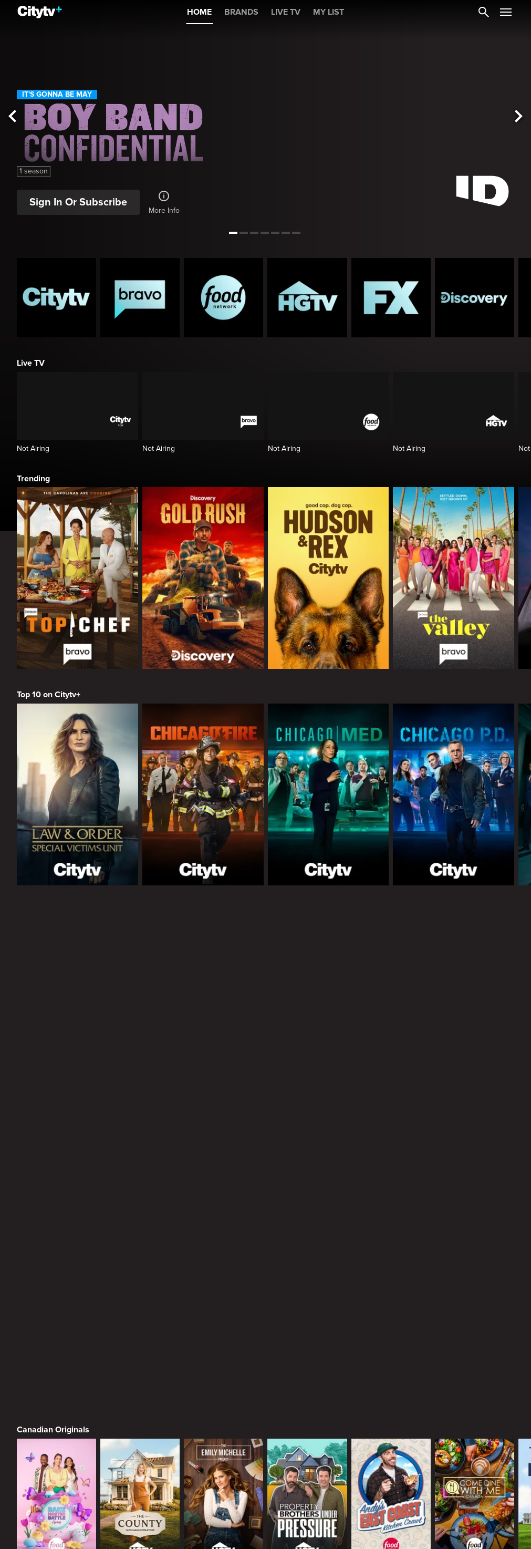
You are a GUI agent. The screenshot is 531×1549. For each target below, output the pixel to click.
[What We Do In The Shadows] (307, 1154)
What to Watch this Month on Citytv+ (85, 1393)
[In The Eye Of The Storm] (223, 1461)
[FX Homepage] (391, 297)
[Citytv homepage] (56, 297)
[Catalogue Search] (483, 12)
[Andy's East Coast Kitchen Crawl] (391, 1000)
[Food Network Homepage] (223, 297)
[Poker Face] (391, 1154)
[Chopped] (391, 1461)
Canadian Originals (53, 932)
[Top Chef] (77, 578)
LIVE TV (285, 12)
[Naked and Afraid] (56, 1461)
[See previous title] (12, 117)
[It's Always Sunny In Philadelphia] (140, 1154)
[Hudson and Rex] (328, 578)
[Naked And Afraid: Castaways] (140, 1461)
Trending (33, 478)
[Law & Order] (140, 1307)
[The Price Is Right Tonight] (391, 1307)
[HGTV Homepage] (307, 297)
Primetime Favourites (57, 1239)
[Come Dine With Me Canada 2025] (474, 1000)
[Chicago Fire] (203, 794)
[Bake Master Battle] (56, 1000)
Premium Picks (45, 1085)
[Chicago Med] (328, 794)
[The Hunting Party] (56, 1307)
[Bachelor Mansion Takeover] (474, 1307)
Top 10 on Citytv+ (48, 694)
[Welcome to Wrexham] (223, 1154)
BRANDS (241, 12)
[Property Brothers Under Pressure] (307, 1000)
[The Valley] (453, 578)
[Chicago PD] (453, 794)
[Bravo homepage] (140, 297)
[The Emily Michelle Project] (223, 1000)
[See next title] (518, 117)
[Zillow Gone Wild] (474, 1461)
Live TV (31, 363)
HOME (199, 12)
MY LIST (328, 12)
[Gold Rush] (203, 578)
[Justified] (474, 1154)
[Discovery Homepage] (474, 297)
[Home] (40, 12)
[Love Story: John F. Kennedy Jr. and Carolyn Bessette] (56, 1154)
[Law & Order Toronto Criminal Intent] (307, 1307)
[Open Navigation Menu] (505, 12)
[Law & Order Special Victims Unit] (77, 794)
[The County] (140, 1000)
